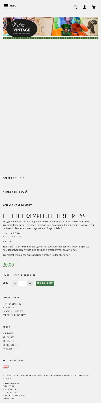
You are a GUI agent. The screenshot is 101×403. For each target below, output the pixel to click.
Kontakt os (8, 307)
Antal (7, 283)
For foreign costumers (14, 315)
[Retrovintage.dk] (50, 27)
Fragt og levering (12, 303)
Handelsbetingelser (13, 311)
